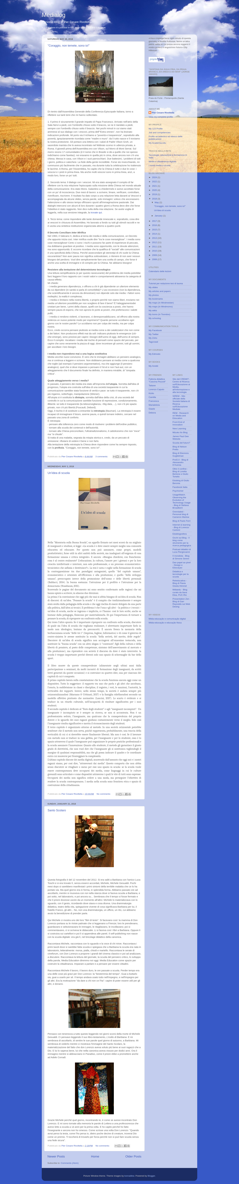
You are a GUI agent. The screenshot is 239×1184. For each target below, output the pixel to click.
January (159, 215)
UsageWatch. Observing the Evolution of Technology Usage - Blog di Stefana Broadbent (182, 501)
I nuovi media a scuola (159, 165)
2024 (155, 177)
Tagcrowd (153, 342)
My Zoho (153, 338)
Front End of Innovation (179, 423)
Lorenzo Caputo (156, 389)
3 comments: (101, 456)
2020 (155, 190)
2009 (155, 255)
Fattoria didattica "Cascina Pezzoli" (157, 380)
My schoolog (155, 318)
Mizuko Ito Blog (180, 432)
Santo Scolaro (57, 810)
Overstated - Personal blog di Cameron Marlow (181, 514)
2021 (155, 186)
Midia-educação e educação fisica (165, 622)
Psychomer (178, 491)
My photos (154, 295)
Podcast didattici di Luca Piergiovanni (182, 550)
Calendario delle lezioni (160, 271)
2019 (155, 194)
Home (95, 1156)
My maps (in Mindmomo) (161, 306)
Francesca (154, 401)
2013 (155, 238)
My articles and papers (160, 291)
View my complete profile (161, 117)
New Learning (179, 428)
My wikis (153, 310)
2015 (155, 229)
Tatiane (152, 385)
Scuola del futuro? (181, 443)
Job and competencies (160, 132)
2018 (155, 198)
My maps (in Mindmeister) (161, 302)
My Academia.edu (157, 143)
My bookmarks (156, 299)
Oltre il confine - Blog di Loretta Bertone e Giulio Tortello (180, 473)
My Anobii (153, 366)
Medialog (53, 15)
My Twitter (154, 334)
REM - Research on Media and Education (181, 415)
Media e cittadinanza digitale (162, 161)
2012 (155, 242)
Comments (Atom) (70, 1163)
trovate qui (96, 212)
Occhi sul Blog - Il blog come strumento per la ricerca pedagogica (182, 542)
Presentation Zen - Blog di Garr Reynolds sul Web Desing (182, 603)
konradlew (129, 1176)
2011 (155, 246)
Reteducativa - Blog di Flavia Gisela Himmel (180, 583)
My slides (153, 287)
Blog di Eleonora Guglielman (181, 454)
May (157, 202)
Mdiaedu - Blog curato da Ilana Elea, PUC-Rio (180, 592)
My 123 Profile (156, 128)
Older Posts (133, 1156)
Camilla (152, 397)
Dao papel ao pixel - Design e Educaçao (182, 565)
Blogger (151, 1176)
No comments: (104, 794)
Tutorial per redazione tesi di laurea (166, 283)
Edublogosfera (180, 534)
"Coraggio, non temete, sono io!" (69, 45)
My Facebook (155, 330)
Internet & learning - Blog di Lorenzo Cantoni (181, 527)
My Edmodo (154, 354)
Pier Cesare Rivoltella (163, 112)
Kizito (151, 393)
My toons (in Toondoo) (159, 314)
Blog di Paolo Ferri (182, 521)
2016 (155, 225)
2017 (155, 221)
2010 (155, 251)
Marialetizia (154, 405)
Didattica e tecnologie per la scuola (181, 574)
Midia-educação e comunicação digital (167, 619)
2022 (155, 181)
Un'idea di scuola (59, 473)
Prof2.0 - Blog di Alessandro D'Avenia (180, 462)
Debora (152, 412)
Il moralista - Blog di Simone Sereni (181, 557)
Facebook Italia (180, 487)
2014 (155, 234)
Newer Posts (56, 1156)
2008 (155, 259)
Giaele (152, 409)
